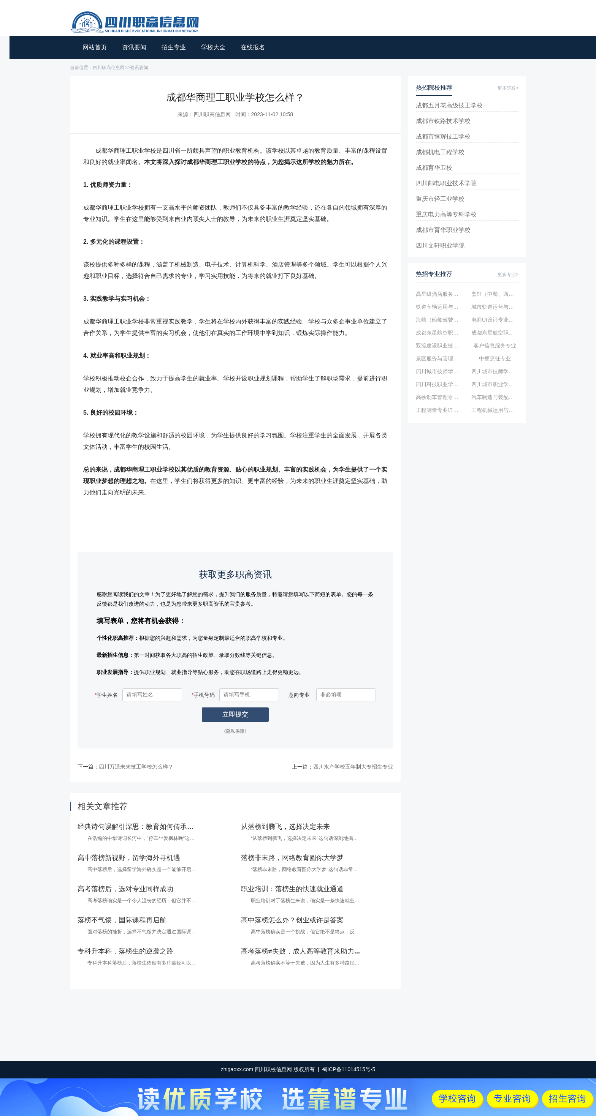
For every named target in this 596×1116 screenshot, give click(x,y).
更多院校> (508, 88)
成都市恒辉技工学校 (443, 136)
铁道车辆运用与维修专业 (439, 307)
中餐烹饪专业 (495, 358)
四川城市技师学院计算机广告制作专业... (494, 371)
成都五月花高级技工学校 (449, 105)
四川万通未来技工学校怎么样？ (136, 767)
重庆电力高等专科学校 (446, 214)
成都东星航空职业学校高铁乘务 (439, 333)
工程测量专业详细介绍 (439, 410)
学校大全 (213, 47)
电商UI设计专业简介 (494, 320)
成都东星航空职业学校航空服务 (494, 333)
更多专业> (508, 274)
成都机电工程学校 (440, 152)
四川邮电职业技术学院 (446, 183)
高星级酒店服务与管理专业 (439, 294)
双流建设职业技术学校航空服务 (439, 346)
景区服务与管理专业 (439, 358)
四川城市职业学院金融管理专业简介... (494, 384)
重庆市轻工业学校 (440, 199)
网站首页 (94, 47)
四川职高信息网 (109, 67)
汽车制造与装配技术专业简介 (494, 397)
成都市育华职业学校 (443, 230)
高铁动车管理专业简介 (439, 397)
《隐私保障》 (235, 731)
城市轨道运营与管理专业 (494, 307)
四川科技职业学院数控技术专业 (439, 384)
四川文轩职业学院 (440, 245)
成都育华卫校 (434, 167)
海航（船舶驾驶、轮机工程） (439, 320)
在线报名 (253, 47)
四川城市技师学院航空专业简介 (439, 371)
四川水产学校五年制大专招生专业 (353, 767)
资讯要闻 (134, 47)
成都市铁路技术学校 (443, 121)
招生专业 (174, 47)
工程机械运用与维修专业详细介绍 (494, 410)
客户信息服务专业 (495, 346)
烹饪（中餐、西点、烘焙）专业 (494, 294)
